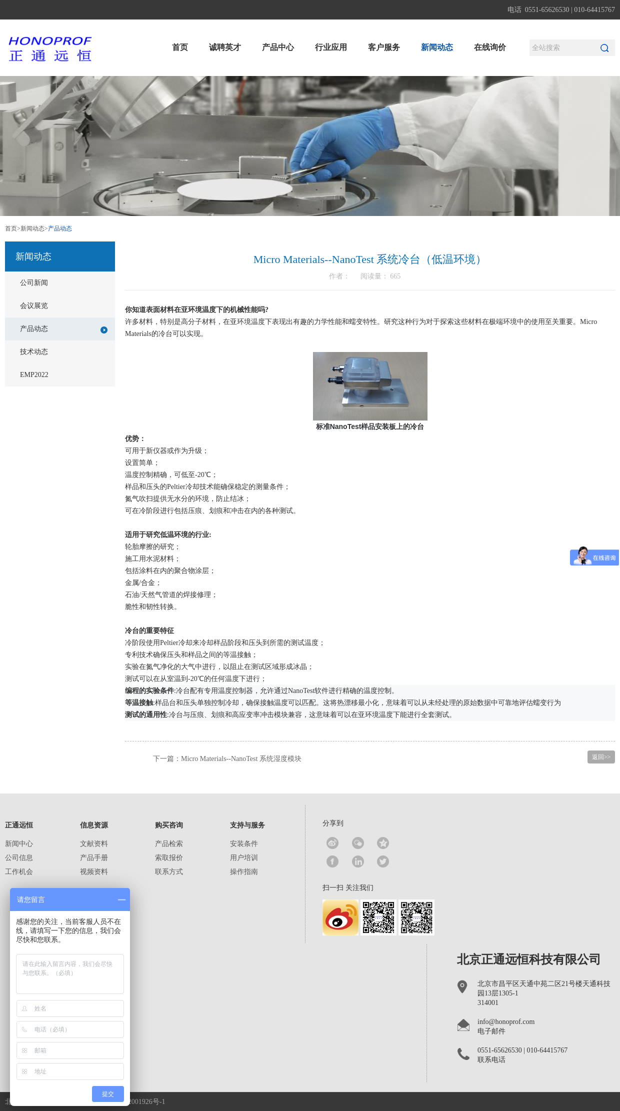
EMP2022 (34, 374)
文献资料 (94, 844)
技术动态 (34, 352)
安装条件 (244, 844)
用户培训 (244, 858)
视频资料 (94, 872)
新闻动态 (437, 47)
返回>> (601, 757)
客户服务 (384, 47)
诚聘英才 (225, 47)
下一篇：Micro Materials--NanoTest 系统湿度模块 (227, 758)
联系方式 (169, 872)
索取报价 (169, 858)
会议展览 (34, 306)
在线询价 (490, 47)
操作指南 (244, 872)
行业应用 (331, 47)
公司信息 (19, 858)
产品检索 (169, 844)
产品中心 (278, 47)
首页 (180, 47)
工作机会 (19, 872)
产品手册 (94, 858)
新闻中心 (19, 844)
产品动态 (64, 329)
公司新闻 (34, 282)
